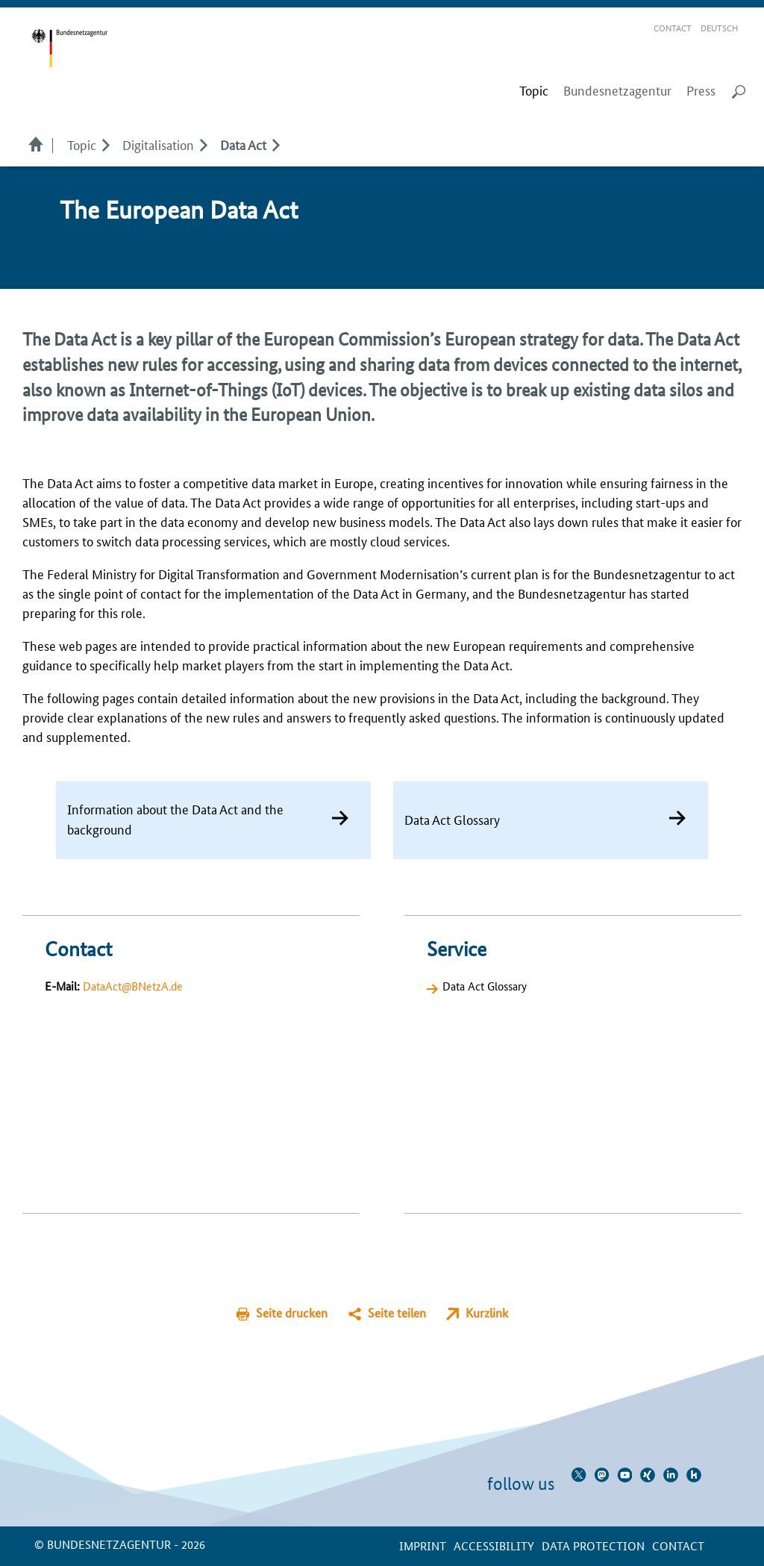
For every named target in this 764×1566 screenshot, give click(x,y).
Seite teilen (397, 1312)
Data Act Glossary (484, 985)
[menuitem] (533, 90)
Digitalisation (158, 144)
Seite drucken (292, 1312)
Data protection (593, 1545)
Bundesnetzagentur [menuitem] (617, 90)
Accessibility (494, 1545)
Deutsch (719, 27)
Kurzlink (487, 1312)
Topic (81, 144)
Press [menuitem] (701, 90)
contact (678, 1545)
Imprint (422, 1545)
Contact (673, 27)
